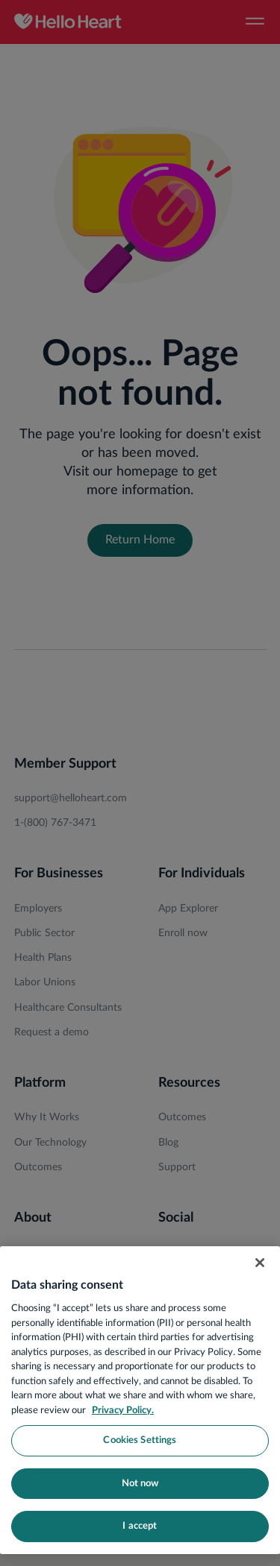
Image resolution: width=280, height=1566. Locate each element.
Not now (140, 1483)
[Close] (259, 1262)
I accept (139, 1526)
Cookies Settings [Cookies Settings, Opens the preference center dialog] (139, 1440)
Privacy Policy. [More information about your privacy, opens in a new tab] (123, 1410)
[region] (140, 1400)
